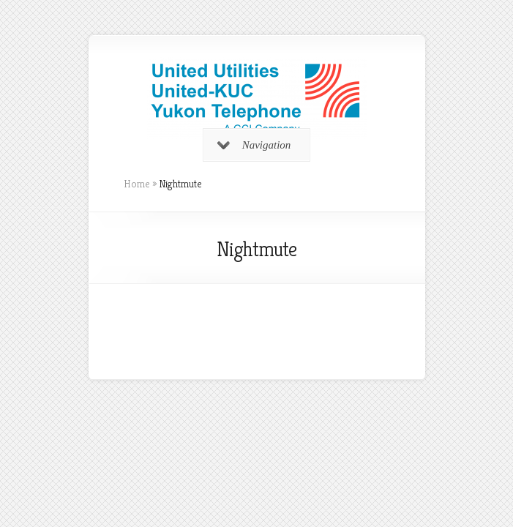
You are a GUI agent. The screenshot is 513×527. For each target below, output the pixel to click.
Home (137, 183)
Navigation (254, 145)
